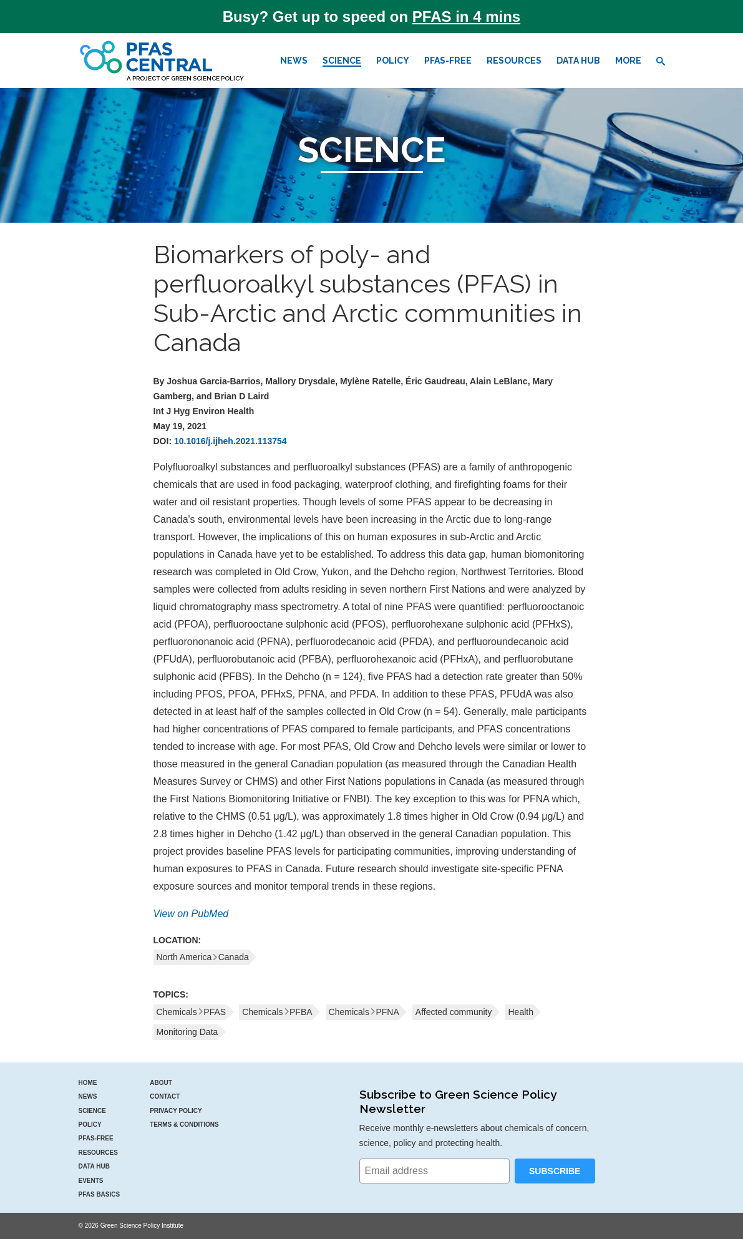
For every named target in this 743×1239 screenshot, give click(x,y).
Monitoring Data (187, 1032)
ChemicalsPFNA (364, 1012)
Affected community (453, 1012)
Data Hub (578, 61)
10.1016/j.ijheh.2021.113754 (230, 441)
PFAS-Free (448, 61)
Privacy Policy (176, 1110)
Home (88, 1082)
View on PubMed (191, 913)
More (628, 61)
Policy (392, 61)
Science (342, 61)
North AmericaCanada (203, 957)
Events (91, 1180)
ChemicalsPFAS (191, 1012)
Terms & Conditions (184, 1124)
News (294, 61)
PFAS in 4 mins (466, 16)
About (161, 1082)
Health (520, 1012)
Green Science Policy (207, 78)
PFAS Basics (99, 1194)
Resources (514, 61)
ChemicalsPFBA (277, 1012)
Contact (165, 1096)
